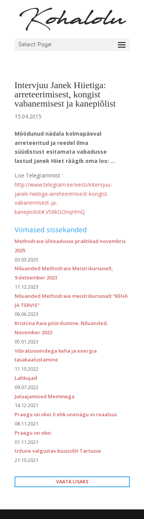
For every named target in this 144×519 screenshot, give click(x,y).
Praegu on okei (33, 432)
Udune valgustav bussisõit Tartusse (58, 450)
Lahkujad (26, 377)
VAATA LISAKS (72, 481)
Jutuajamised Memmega (44, 396)
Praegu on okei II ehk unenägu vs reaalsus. (66, 414)
